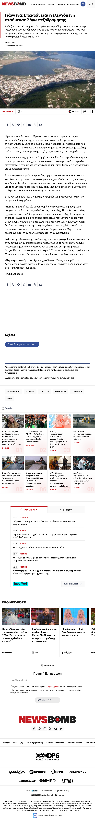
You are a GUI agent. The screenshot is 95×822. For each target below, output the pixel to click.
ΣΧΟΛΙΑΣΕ (73, 111)
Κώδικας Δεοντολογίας (55, 743)
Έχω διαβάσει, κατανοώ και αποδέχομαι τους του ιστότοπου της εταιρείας (47, 686)
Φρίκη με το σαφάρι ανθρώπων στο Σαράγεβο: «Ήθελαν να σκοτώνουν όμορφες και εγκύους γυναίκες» (35, 479)
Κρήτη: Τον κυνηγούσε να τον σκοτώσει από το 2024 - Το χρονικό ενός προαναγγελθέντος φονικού (14, 635)
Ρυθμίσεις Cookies (75, 743)
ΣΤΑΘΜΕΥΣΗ (77, 392)
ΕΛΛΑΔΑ (51, 4)
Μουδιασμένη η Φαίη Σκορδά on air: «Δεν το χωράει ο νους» (73, 632)
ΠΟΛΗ (9, 399)
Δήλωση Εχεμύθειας (35, 743)
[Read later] (91, 111)
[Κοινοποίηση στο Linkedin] (29, 124)
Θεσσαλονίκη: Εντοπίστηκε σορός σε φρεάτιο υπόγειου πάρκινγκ (82, 435)
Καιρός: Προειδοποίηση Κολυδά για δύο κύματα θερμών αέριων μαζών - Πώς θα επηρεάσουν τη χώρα (58, 439)
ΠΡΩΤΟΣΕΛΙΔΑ (73, 4)
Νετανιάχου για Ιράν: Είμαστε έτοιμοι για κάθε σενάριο (39, 547)
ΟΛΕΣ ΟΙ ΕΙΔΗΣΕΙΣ (38, 4)
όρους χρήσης (53, 686)
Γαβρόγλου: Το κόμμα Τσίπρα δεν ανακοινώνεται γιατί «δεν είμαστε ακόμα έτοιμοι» (45, 522)
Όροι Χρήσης (18, 743)
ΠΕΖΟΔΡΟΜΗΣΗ (13, 392)
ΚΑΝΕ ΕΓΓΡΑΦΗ (47, 700)
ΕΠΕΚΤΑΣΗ (45, 392)
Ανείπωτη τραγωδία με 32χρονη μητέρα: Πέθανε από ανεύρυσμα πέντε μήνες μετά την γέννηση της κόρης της (11, 437)
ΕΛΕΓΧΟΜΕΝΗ (60, 392)
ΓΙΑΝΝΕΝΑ (30, 392)
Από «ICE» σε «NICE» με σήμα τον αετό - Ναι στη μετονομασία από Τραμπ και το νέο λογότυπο (44, 559)
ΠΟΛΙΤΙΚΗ (61, 4)
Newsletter (24, 378)
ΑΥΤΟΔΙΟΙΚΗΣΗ (7, 111)
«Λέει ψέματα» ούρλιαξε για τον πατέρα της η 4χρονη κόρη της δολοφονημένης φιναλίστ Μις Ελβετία (59, 479)
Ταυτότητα (6, 743)
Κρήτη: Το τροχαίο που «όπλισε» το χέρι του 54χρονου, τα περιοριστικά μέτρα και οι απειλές (11, 478)
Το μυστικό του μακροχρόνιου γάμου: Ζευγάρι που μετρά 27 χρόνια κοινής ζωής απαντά (45, 536)
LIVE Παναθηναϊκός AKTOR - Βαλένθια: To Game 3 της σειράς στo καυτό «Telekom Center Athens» (35, 436)
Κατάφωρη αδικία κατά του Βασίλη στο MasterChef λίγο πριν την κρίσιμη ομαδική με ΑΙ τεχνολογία (44, 635)
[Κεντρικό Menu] (91, 4)
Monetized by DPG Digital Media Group (55, 791)
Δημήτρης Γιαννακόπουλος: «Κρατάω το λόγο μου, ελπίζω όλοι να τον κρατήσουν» (82, 478)
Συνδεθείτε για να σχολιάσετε (22, 344)
